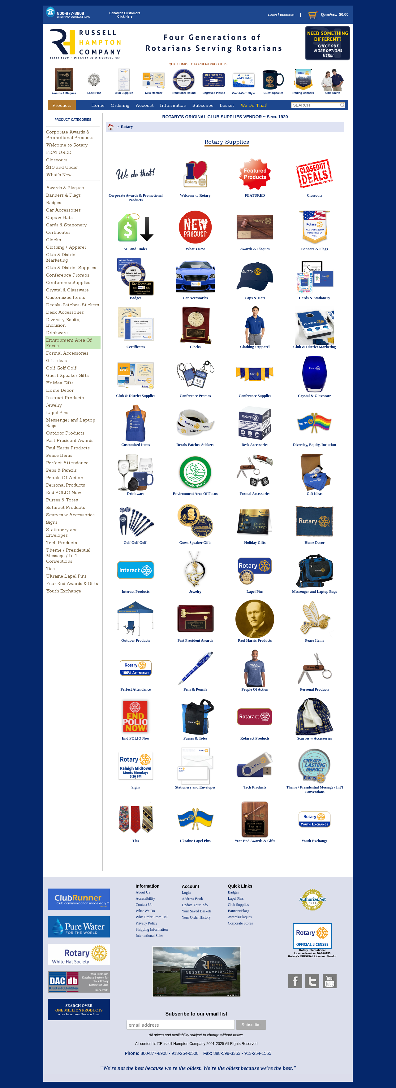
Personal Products (65, 485)
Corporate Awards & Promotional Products (69, 134)
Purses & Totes (62, 500)
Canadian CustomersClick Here (124, 14)
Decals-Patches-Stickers (72, 305)
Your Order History (196, 917)
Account (145, 105)
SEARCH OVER (79, 1009)
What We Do (145, 911)
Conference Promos (67, 275)
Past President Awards (69, 440)
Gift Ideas (56, 360)
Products (61, 105)
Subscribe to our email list (196, 1013)
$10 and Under (62, 167)
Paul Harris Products (68, 448)
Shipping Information (152, 929)
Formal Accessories (67, 353)
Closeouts (56, 160)
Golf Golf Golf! (61, 368)
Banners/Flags (238, 911)
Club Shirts (332, 91)
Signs (52, 522)
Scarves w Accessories (70, 515)
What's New (58, 174)
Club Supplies (124, 91)
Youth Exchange (63, 591)
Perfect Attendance (67, 462)
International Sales (150, 935)
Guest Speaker (273, 91)
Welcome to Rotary (67, 145)
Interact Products (65, 397)
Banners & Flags (63, 195)
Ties (50, 568)
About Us (143, 892)
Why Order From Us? (152, 917)
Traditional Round (184, 91)
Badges (53, 202)
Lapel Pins (94, 91)
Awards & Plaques (64, 92)
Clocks (53, 240)
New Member (153, 91)
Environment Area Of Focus (195, 494)
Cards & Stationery (66, 225)
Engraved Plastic (213, 91)
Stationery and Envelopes (62, 532)
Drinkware (57, 332)
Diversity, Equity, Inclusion (63, 322)
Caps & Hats (59, 217)
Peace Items (59, 455)
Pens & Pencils (61, 470)
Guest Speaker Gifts (67, 375)
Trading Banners (303, 91)
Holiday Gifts (60, 383)
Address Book (192, 899)
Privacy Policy (146, 923)
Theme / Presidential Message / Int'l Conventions (68, 555)
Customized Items (65, 297)
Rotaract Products (65, 507)
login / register (281, 14)
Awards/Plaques (240, 917)
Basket (227, 105)
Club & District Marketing (61, 257)
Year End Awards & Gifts (72, 583)
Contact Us (144, 904)
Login (186, 892)
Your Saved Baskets (197, 911)
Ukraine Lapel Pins (66, 576)
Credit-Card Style (243, 92)
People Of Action (64, 477)
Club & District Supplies (71, 267)
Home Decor (60, 390)
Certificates (58, 232)
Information (173, 105)
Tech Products (61, 542)
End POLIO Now (63, 492)
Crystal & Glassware (67, 290)
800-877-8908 (73, 15)
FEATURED (58, 152)
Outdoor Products (65, 433)
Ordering (120, 105)
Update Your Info (195, 905)
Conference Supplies (68, 282)
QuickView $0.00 (327, 14)
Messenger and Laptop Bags (314, 591)
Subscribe (202, 105)
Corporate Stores (240, 923)
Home (98, 105)
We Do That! (253, 105)
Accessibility (145, 898)
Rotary (127, 126)
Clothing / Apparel (66, 247)
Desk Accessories (65, 312)
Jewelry (54, 405)
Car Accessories (63, 210)
